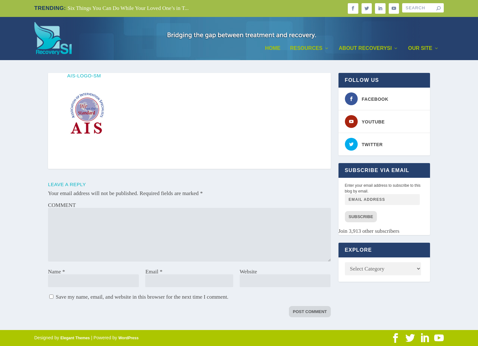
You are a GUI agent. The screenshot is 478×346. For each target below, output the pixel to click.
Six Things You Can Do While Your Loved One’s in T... (128, 8)
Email (153, 272)
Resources (306, 48)
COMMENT (62, 205)
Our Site (420, 48)
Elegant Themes (75, 338)
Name (56, 272)
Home (272, 48)
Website (248, 272)
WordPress (128, 338)
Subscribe (361, 216)
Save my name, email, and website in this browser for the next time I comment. (142, 297)
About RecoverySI (365, 48)
